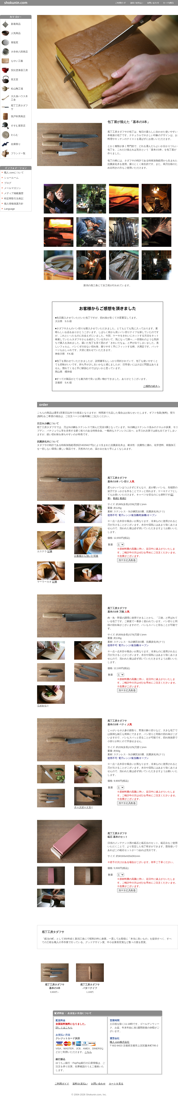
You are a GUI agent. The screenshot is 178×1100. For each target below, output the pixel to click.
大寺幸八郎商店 (19, 51)
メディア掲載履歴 (13, 193)
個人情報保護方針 (13, 203)
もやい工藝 (17, 61)
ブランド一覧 (18, 153)
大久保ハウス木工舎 (19, 98)
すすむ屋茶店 (18, 125)
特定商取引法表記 (13, 198)
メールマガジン (12, 188)
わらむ (14, 134)
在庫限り (16, 144)
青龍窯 (14, 42)
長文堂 (14, 79)
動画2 (123, 498)
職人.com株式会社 (119, 1042)
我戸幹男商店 (18, 116)
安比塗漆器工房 (19, 70)
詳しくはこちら (64, 1027)
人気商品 (16, 33)
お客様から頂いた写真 (88, 554)
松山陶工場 (17, 88)
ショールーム (11, 177)
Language (9, 208)
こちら (88, 1052)
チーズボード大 (82, 807)
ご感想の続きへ (151, 386)
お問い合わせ (98, 1083)
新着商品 (16, 24)
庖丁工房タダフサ (19, 107)
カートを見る (116, 1083)
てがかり (42, 705)
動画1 (116, 498)
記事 (49, 551)
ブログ (7, 183)
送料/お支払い (80, 1083)
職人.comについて (14, 172)
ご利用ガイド (62, 1083)
